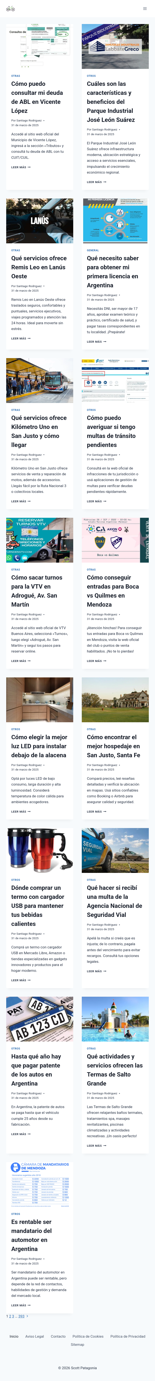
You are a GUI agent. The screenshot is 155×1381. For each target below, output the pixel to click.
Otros (91, 75)
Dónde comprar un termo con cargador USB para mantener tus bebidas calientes (37, 905)
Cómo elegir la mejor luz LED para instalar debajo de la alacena (39, 746)
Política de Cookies (88, 1336)
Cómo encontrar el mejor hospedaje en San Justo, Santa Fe (113, 746)
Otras (15, 75)
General (93, 250)
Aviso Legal (34, 1336)
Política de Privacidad (127, 1336)
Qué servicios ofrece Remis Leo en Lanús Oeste (39, 267)
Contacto (58, 1336)
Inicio (14, 1336)
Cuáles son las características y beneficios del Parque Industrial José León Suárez (111, 101)
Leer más (21, 167)
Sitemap (77, 1344)
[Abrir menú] (145, 8)
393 (21, 1316)
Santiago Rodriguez (29, 120)
